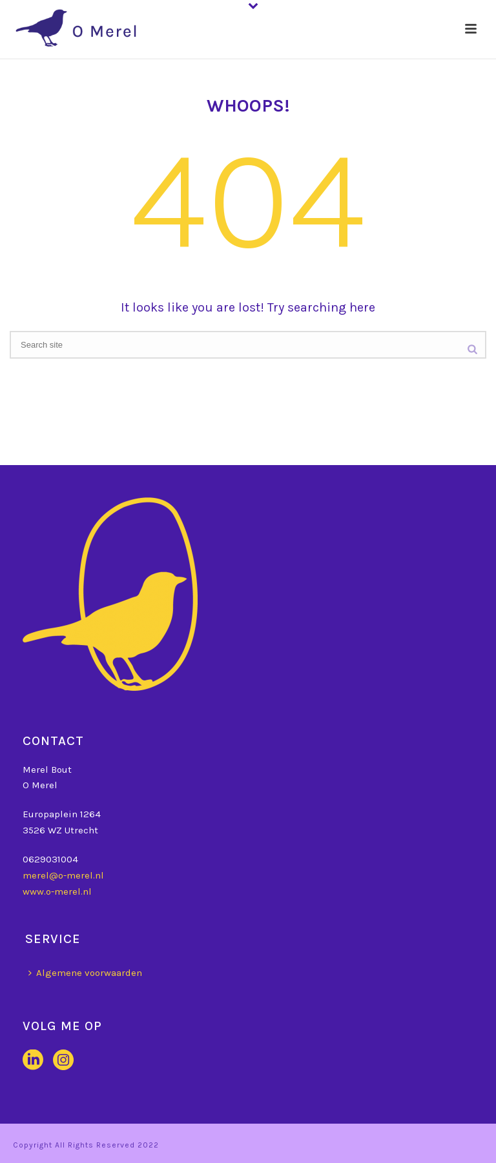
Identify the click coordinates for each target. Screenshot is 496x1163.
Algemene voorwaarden (85, 973)
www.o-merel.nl (57, 891)
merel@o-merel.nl (63, 875)
